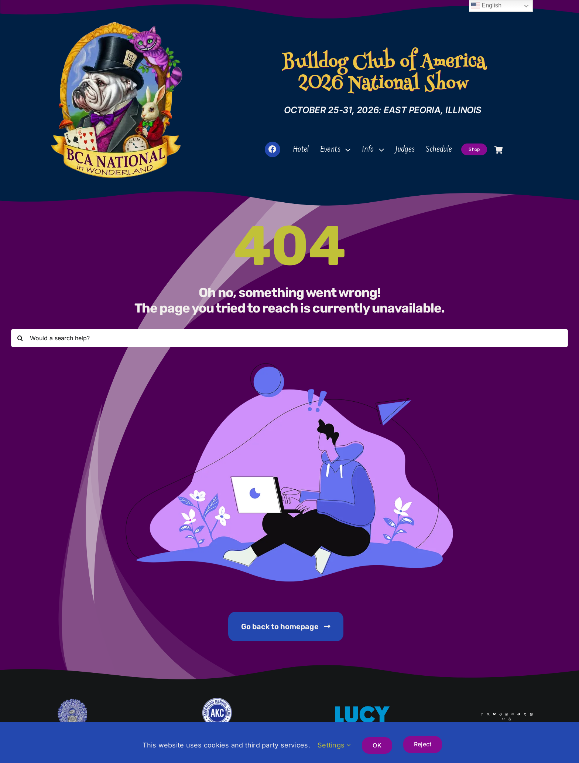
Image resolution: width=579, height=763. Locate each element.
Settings (334, 745)
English (486, 5)
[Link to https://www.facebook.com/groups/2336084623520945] (272, 149)
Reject (422, 744)
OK (377, 745)
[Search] (20, 339)
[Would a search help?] (289, 339)
